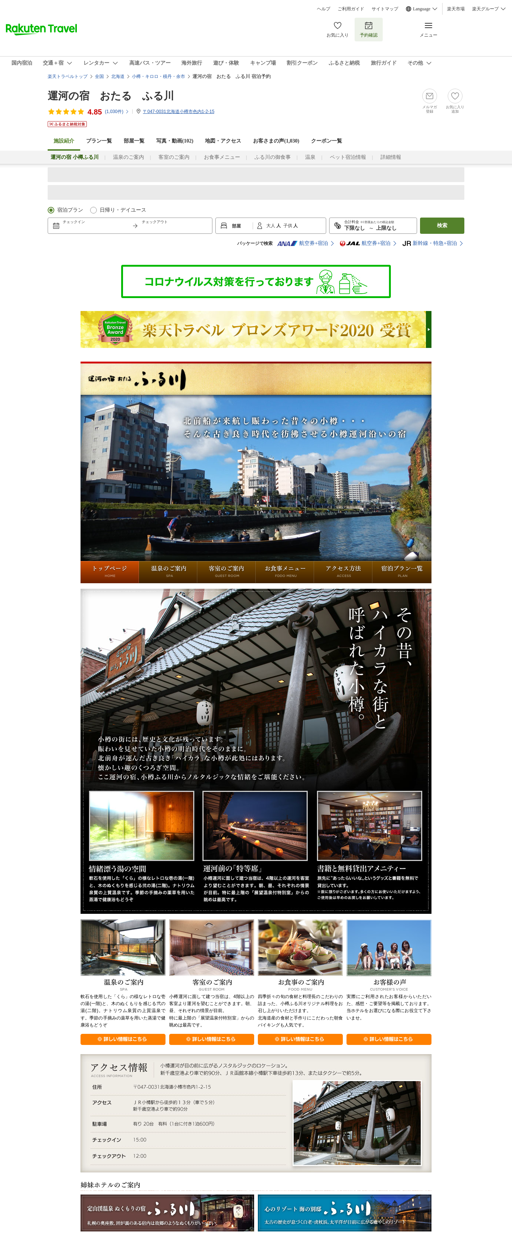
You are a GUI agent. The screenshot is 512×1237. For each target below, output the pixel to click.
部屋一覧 (134, 141)
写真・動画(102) (174, 141)
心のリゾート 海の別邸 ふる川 (344, 1213)
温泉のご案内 (128, 157)
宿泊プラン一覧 (401, 572)
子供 (288, 225)
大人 (271, 225)
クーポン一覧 (326, 141)
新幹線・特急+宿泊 (429, 243)
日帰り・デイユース (123, 210)
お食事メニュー (222, 157)
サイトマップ (385, 8)
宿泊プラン (70, 210)
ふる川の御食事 (273, 157)
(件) (117, 111)
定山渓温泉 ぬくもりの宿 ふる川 (167, 1213)
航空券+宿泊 (302, 243)
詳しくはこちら (123, 1039)
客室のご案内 (174, 157)
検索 (442, 225)
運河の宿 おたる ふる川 (111, 96)
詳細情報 (390, 157)
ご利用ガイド (351, 8)
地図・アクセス (223, 141)
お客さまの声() (276, 141)
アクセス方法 (343, 572)
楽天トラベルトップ (68, 76)
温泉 (310, 157)
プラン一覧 (99, 141)
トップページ (110, 572)
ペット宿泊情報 (348, 157)
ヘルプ (323, 8)
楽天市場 (456, 8)
